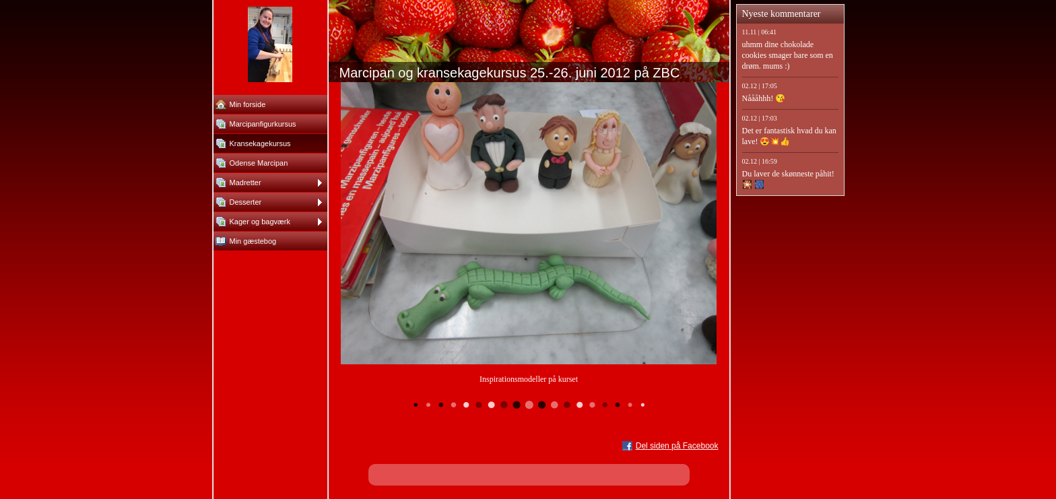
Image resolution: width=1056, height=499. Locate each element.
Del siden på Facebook (677, 446)
